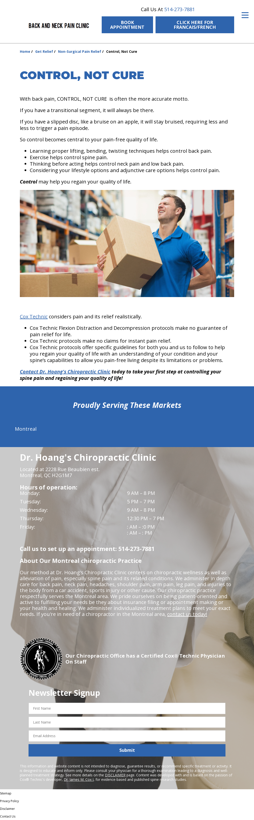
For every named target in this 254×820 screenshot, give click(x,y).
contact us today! (187, 614)
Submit (127, 750)
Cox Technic (34, 316)
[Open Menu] (245, 15)
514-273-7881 (179, 9)
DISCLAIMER (115, 775)
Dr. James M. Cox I (79, 779)
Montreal (25, 428)
